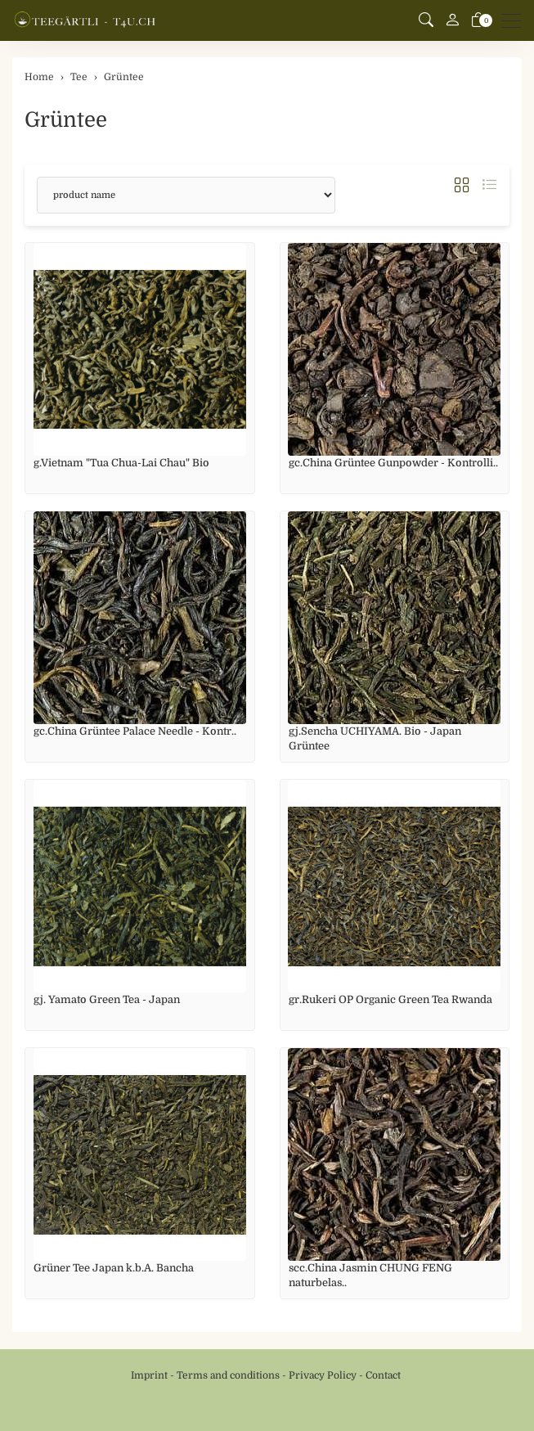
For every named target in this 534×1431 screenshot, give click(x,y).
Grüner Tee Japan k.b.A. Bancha (114, 1268)
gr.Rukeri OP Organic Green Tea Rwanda (390, 999)
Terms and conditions (228, 1375)
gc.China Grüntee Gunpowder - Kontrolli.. (393, 463)
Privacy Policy (323, 1375)
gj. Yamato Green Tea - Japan (107, 999)
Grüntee (66, 120)
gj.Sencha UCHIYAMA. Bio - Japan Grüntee (375, 738)
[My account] (452, 20)
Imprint (149, 1375)
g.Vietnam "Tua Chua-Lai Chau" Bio (121, 463)
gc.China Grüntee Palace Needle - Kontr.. (135, 731)
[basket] (478, 20)
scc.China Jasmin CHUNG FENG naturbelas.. (370, 1275)
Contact (383, 1375)
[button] (426, 20)
